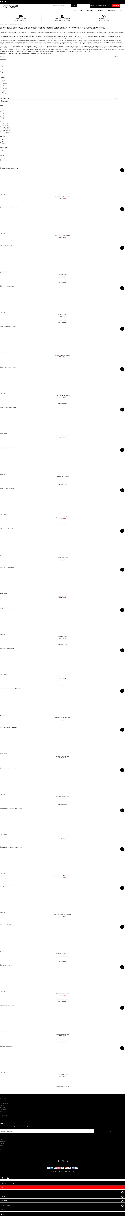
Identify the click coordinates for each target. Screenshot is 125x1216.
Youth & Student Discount (6, 1115)
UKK (61, 1171)
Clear (116, 98)
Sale (74, 10)
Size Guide (3, 1111)
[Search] (62, 5)
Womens (90, 10)
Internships (3, 1120)
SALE (1, 1145)
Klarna (1, 1113)
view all (116, 56)
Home (1, 24)
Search (2, 1152)
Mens (80, 10)
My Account (7, 1183)
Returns (2, 1105)
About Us (2, 1107)
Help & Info (111, 10)
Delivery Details (4, 1103)
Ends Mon (116, 5)
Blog (121, 10)
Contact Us (3, 1109)
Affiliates (2, 1118)
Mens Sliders (5, 101)
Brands (100, 10)
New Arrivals (8, 24)
